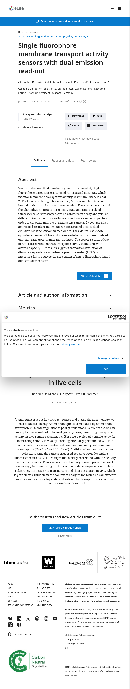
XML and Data (44, 605)
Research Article (58, 402)
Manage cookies (108, 357)
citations (72, 143)
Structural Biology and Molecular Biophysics (45, 37)
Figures (63, 161)
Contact (12, 601)
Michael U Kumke (72, 82)
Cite (99, 116)
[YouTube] (54, 620)
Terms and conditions (20, 605)
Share (75, 126)
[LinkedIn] (19, 620)
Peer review (88, 161)
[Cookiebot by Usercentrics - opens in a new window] (110, 317)
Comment (99, 127)
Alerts (11, 596)
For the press (44, 596)
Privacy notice (65, 536)
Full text (39, 160)
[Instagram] (46, 620)
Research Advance (29, 32)
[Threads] (10, 626)
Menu (111, 9)
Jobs (10, 588)
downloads (90, 139)
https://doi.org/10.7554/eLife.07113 (57, 102)
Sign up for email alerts (65, 528)
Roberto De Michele (45, 82)
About (11, 583)
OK (106, 369)
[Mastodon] (37, 620)
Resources (43, 601)
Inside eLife (43, 588)
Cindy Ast (24, 82)
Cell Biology (81, 37)
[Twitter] (28, 620)
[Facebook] (19, 626)
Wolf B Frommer (96, 82)
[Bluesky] (10, 620)
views (72, 139)
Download (78, 116)
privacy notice (70, 344)
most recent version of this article (73, 21)
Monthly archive (47, 592)
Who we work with (18, 592)
